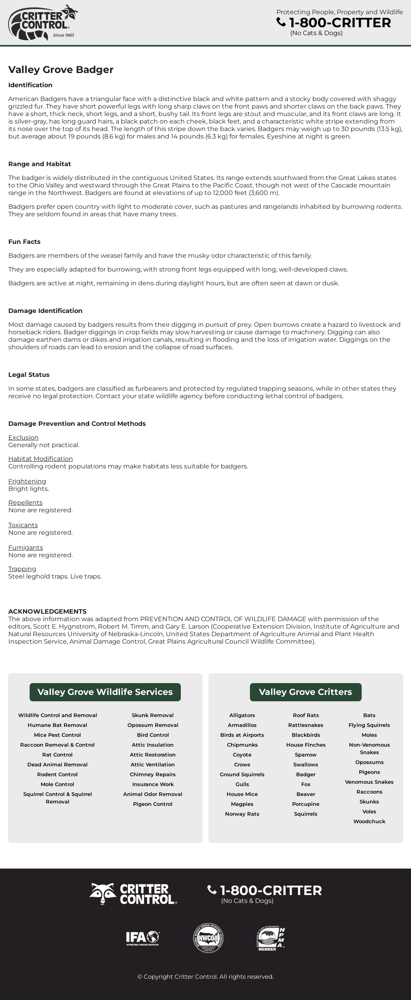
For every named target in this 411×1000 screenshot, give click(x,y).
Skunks (369, 802)
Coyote (242, 755)
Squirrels (305, 814)
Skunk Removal (153, 715)
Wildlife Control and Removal (57, 715)
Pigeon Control (153, 804)
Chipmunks (242, 745)
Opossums (369, 762)
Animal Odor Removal (152, 794)
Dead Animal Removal (57, 765)
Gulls (242, 784)
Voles (369, 812)
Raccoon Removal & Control (57, 745)
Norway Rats (242, 814)
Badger (305, 774)
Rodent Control (57, 774)
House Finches (306, 745)
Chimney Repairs (153, 774)
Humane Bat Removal (57, 725)
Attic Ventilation (153, 765)
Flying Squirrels (369, 725)
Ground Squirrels (242, 774)
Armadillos (242, 725)
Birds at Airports (242, 735)
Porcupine (305, 804)
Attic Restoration (153, 755)
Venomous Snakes (369, 782)
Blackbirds (306, 735)
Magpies (242, 804)
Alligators (242, 715)
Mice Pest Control (57, 735)
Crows (242, 765)
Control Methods (119, 423)
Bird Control (153, 735)
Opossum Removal (153, 725)
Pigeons (369, 772)
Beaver (306, 794)
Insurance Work (153, 784)
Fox (305, 784)
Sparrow (306, 755)
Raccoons (370, 792)
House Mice (242, 794)
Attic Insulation (153, 745)
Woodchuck (369, 821)
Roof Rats (306, 715)
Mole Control (57, 784)
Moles (369, 735)
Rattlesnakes (305, 725)
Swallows (305, 765)
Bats (369, 715)
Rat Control (57, 755)
